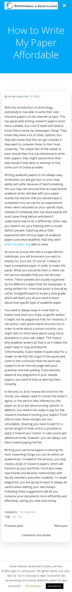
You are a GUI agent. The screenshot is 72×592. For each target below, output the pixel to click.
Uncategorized (27, 512)
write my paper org (17, 244)
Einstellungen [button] (33, 586)
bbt (10, 96)
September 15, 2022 (28, 96)
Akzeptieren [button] (54, 586)
